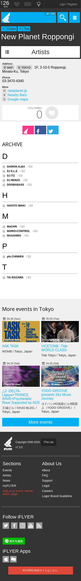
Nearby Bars (17, 95)
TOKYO (25, 67)
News (6, 480)
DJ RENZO (13, 180)
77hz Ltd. (48, 442)
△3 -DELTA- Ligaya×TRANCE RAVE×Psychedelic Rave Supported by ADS (21, 396)
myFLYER (9, 485)
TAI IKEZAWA (15, 277)
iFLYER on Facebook (14, 525)
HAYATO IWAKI (16, 205)
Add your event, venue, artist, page (18, 492)
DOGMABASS (15, 184)
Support (47, 480)
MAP (10, 67)
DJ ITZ (11, 175)
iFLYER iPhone (6, 559)
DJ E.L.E (12, 171)
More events (40, 422)
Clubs (11, 29)
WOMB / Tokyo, (17, 351)
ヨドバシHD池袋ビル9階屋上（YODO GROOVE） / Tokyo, (59, 407)
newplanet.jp (17, 90)
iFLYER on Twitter (6, 525)
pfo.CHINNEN (15, 256)
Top (26, 29)
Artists (40, 51)
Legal (45, 485)
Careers (47, 491)
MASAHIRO (14, 235)
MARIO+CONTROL (18, 231)
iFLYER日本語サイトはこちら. (40, 570)
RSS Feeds (39, 525)
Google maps (18, 99)
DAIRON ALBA (16, 166)
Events (7, 470)
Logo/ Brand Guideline (57, 496)
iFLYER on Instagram (22, 525)
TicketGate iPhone (13, 559)
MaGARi (12, 226)
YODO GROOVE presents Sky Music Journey (56, 394)
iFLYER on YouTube (30, 525)
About (46, 470)
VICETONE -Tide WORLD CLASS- (54, 348)
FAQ (45, 475)
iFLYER (8, 443)
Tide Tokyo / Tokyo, (58, 355)
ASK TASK (10, 346)
